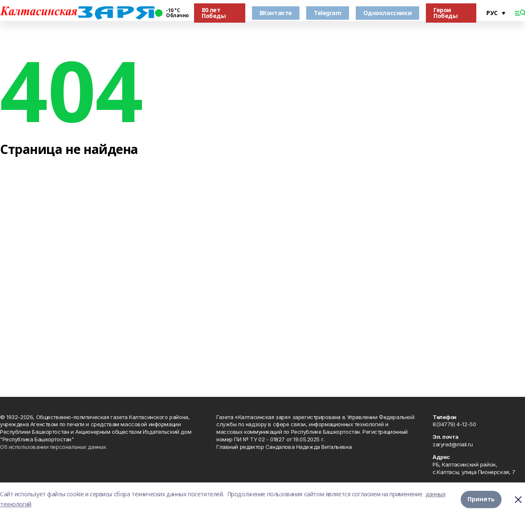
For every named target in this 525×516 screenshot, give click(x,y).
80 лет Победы (214, 13)
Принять (481, 499)
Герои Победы (445, 13)
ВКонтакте (276, 13)
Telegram (327, 13)
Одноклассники (387, 13)
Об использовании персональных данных (53, 446)
